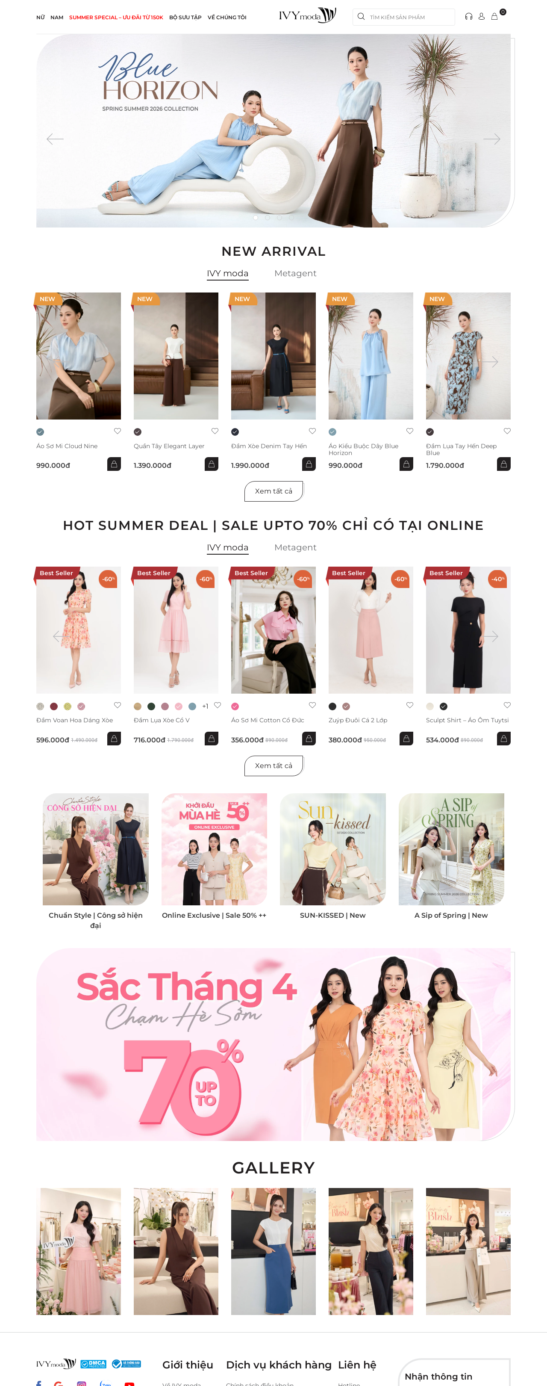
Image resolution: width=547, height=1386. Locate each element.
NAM (56, 17)
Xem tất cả (273, 491)
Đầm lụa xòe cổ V (162, 720)
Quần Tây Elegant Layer (169, 446)
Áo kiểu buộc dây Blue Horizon (363, 449)
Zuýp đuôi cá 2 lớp (358, 720)
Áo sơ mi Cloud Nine (66, 446)
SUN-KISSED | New (333, 915)
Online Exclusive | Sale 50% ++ (214, 915)
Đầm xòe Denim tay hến (269, 446)
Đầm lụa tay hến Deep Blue (461, 449)
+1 (205, 706)
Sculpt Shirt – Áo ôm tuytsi (467, 720)
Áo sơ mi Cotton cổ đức (267, 720)
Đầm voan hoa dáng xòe (74, 720)
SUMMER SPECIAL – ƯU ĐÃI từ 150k (116, 17)
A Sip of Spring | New (451, 915)
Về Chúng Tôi (227, 17)
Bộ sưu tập (185, 17)
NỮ (40, 17)
